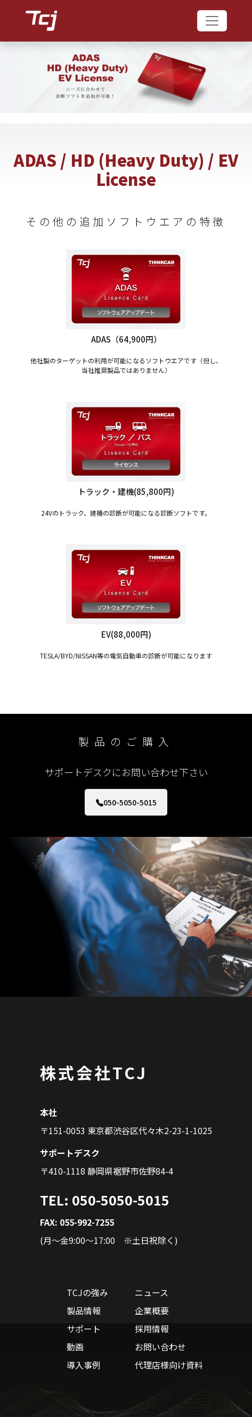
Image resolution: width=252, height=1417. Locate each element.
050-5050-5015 (126, 802)
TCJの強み (87, 1292)
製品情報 (84, 1310)
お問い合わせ (160, 1346)
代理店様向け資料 (169, 1364)
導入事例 (84, 1364)
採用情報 (152, 1328)
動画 (75, 1346)
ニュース (151, 1292)
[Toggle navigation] (212, 20)
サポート (84, 1328)
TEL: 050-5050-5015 (104, 1199)
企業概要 (152, 1310)
